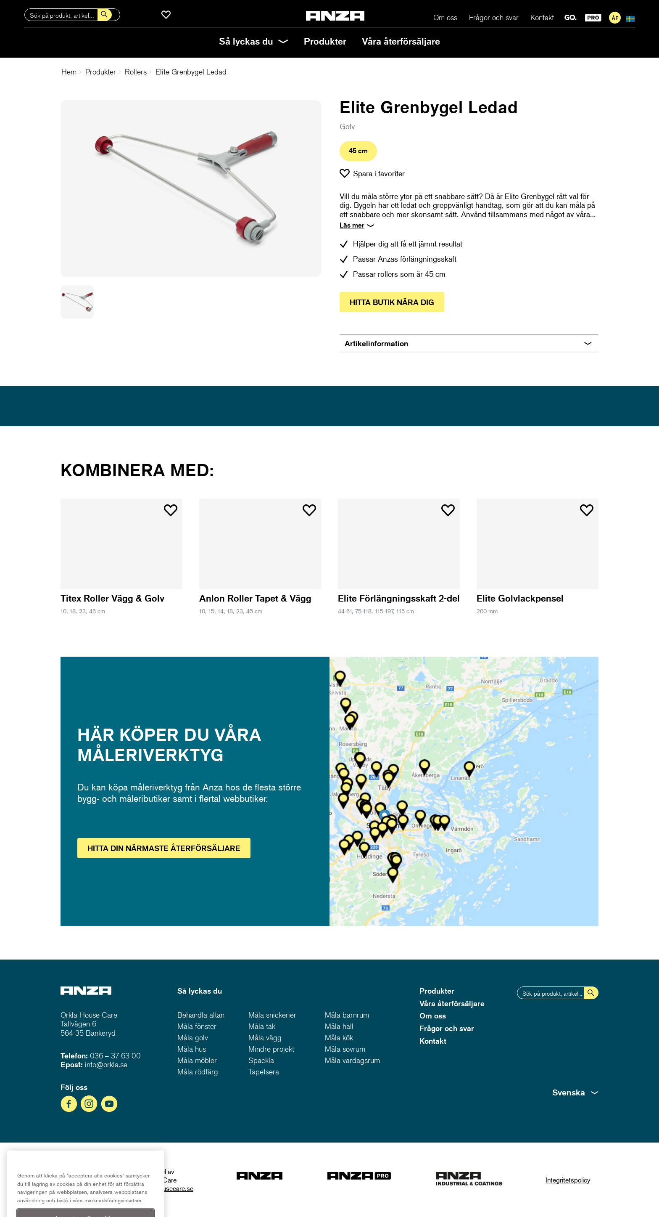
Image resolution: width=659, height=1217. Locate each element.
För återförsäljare (615, 18)
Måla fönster (196, 1026)
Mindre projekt (271, 1049)
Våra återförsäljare (401, 41)
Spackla (261, 1060)
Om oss (445, 17)
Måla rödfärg (197, 1071)
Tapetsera (263, 1071)
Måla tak (261, 1026)
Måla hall (339, 1026)
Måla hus (191, 1049)
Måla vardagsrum (352, 1060)
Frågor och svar (494, 17)
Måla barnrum (347, 1014)
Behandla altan (200, 1014)
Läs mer (352, 225)
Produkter (325, 41)
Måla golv (192, 1037)
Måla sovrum (345, 1049)
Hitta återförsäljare (163, 848)
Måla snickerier (272, 1014)
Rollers (136, 71)
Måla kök (339, 1037)
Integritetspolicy (568, 1180)
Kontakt (542, 17)
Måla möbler (197, 1060)
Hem (68, 71)
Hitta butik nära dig (392, 302)
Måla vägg (265, 1037)
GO (570, 17)
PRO (593, 17)
